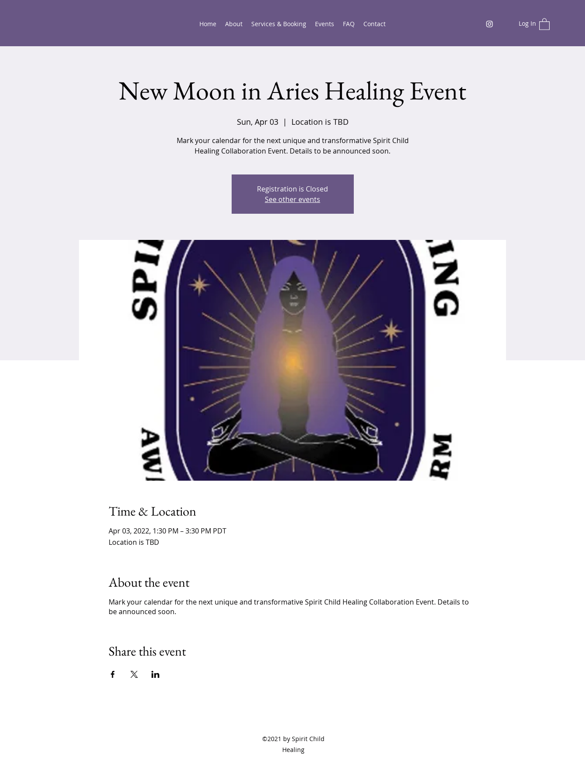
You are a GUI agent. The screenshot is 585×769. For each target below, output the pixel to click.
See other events (292, 199)
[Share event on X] (134, 674)
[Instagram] (489, 24)
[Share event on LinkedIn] (155, 674)
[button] (544, 23)
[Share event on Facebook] (113, 674)
